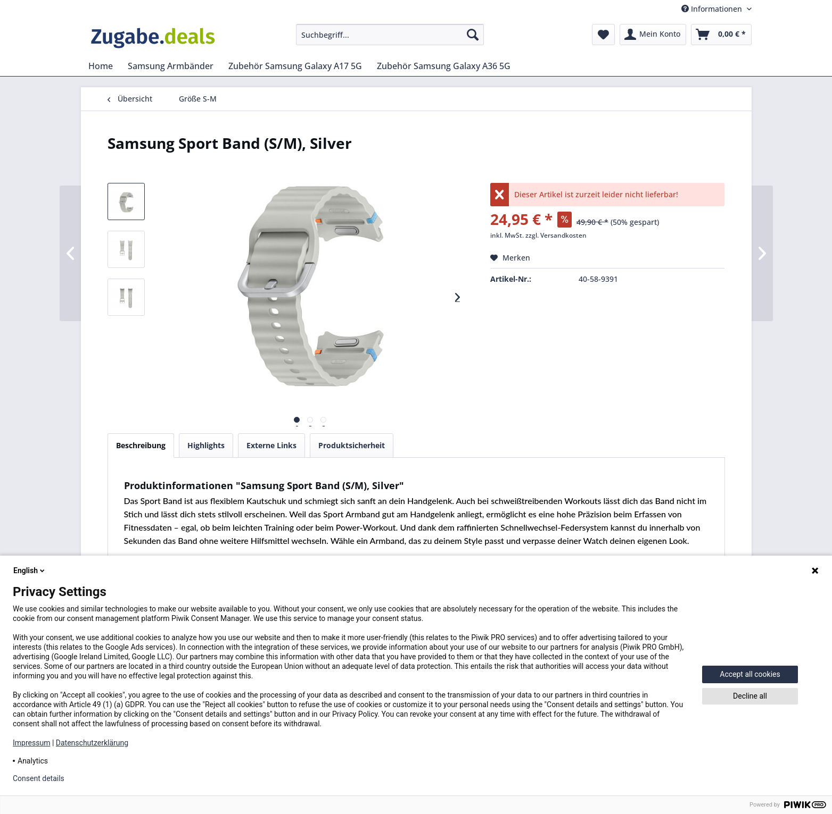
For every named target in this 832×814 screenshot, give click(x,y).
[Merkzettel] (603, 34)
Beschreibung (141, 445)
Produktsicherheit (351, 445)
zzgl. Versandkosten (556, 235)
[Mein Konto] (653, 34)
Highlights (206, 445)
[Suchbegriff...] (390, 34)
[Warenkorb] (721, 34)
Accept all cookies (750, 674)
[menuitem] (390, 34)
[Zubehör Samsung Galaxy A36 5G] (443, 66)
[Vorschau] (297, 420)
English (29, 570)
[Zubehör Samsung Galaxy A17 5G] (295, 66)
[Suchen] (473, 34)
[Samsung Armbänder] (170, 66)
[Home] (100, 66)
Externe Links (271, 445)
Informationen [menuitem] (712, 9)
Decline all (750, 696)
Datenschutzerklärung (92, 743)
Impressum (31, 743)
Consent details (38, 778)
